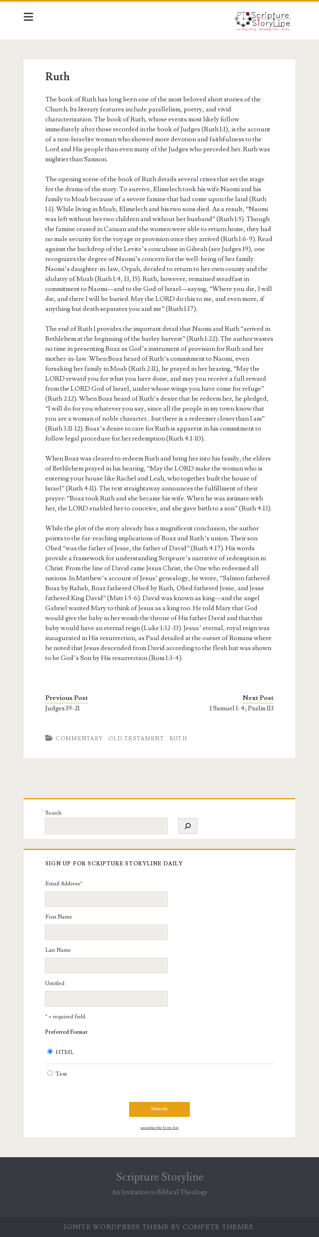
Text (61, 1074)
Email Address (63, 883)
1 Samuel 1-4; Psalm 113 (242, 708)
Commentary (79, 738)
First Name (58, 917)
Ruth (178, 738)
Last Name (58, 950)
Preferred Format (66, 1032)
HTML (65, 1052)
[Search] (187, 826)
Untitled (54, 983)
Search (53, 813)
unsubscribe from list (159, 1127)
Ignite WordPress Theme (116, 1227)
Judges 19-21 (62, 708)
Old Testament (136, 738)
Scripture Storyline (160, 1177)
